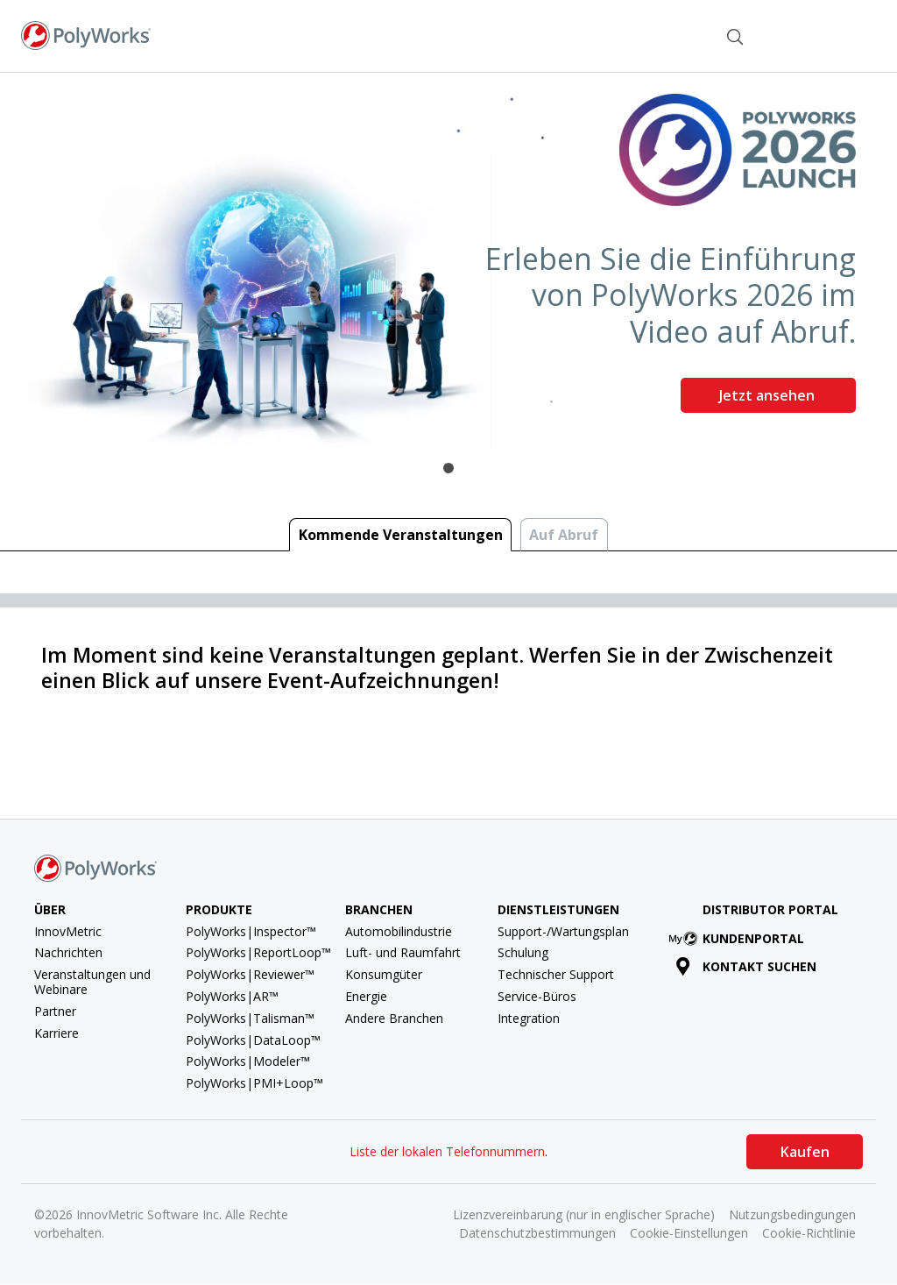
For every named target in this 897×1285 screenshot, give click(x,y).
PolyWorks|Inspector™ (251, 931)
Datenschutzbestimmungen (537, 1233)
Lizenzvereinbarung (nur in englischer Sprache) (584, 1214)
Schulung (523, 952)
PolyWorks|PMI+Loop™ (254, 1083)
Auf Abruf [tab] (563, 534)
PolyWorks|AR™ (232, 996)
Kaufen (805, 1151)
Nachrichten (68, 952)
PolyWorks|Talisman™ (250, 1018)
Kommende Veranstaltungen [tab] (401, 534)
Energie (366, 996)
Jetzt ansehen (768, 395)
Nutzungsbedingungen (792, 1214)
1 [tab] (448, 468)
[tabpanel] (448, 260)
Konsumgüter (383, 974)
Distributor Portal (770, 909)
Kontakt (669, 34)
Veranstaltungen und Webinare (92, 981)
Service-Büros (537, 996)
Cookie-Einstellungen (689, 1233)
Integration (529, 1018)
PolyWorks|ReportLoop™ (258, 952)
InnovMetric (68, 931)
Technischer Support (556, 974)
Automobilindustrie (398, 931)
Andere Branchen (394, 1018)
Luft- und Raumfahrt (403, 952)
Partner (55, 1011)
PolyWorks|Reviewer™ (250, 974)
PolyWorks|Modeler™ (248, 1061)
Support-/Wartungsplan (563, 931)
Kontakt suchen (745, 966)
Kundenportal (739, 938)
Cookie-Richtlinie (809, 1233)
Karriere (56, 1033)
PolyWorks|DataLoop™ (253, 1040)
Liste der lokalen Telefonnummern (447, 1151)
